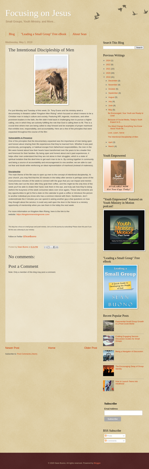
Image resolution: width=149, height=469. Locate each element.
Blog (12, 34)
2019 (108, 77)
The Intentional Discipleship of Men (123, 137)
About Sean (79, 34)
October (112, 89)
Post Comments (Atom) (27, 354)
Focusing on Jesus (38, 13)
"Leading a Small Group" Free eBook (43, 34)
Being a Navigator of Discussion (129, 351)
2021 (108, 69)
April (110, 142)
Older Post (90, 347)
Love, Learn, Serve (116, 133)
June (110, 105)
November (113, 85)
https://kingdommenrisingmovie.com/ (32, 214)
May (110, 110)
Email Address (111, 409)
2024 (108, 60)
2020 (108, 73)
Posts (108, 436)
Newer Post (12, 347)
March (111, 146)
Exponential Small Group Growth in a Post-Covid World (129, 322)
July (110, 101)
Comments (110, 441)
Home (51, 347)
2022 (108, 64)
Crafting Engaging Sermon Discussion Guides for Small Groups (127, 338)
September (113, 93)
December (113, 81)
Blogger (97, 463)
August (111, 97)
